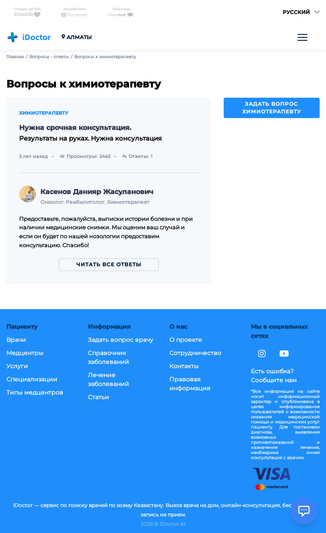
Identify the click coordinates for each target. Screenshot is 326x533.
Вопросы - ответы (49, 56)
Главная (15, 56)
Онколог (51, 202)
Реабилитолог (85, 202)
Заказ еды (121, 12)
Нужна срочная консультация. (75, 128)
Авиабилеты (74, 12)
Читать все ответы (108, 264)
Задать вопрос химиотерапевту (271, 108)
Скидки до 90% (28, 12)
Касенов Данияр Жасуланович (96, 192)
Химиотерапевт (128, 202)
